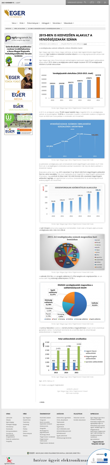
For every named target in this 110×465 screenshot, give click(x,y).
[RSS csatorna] (105, 2)
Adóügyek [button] (46, 23)
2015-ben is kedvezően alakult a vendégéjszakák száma (44, 28)
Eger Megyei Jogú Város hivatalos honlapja (97, 418)
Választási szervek (79, 417)
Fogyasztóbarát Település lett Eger (98, 443)
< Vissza (41, 402)
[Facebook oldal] (92, 2)
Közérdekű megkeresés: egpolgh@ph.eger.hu (97, 422)
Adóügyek (8, 28)
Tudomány (26, 422)
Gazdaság (26, 424)
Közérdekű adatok (45, 417)
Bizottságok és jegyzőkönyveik (44, 431)
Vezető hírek (26, 420)
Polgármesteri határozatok (44, 440)
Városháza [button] (57, 23)
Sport (24, 427)
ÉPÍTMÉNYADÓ (61, 433)
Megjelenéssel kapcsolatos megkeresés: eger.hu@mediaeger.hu (98, 431)
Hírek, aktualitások (19, 28)
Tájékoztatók (60, 422)
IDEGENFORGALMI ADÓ (64, 431)
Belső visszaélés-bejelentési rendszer (46, 423)
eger (85, 44)
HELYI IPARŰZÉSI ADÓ (63, 429)
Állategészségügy (11, 424)
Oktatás (8, 420)
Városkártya (9, 427)
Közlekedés (9, 429)
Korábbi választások (80, 420)
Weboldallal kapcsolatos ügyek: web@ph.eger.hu (97, 426)
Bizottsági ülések (45, 434)
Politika (25, 429)
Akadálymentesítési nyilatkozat (96, 436)
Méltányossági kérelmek (64, 438)
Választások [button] (69, 23)
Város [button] (15, 23)
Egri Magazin (27, 417)
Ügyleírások (60, 427)
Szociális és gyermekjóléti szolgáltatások (10, 435)
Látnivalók (9, 417)
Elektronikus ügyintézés (64, 417)
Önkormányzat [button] (33, 23)
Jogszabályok (60, 424)
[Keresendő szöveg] (75, 2)
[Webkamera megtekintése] (98, 2)
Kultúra (25, 431)
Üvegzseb (43, 420)
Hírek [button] (22, 23)
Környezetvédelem (11, 431)
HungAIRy (9, 441)
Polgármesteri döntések (47, 443)
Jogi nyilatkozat (94, 439)
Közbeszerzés (44, 426)
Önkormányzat (27, 433)
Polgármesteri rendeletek (47, 437)
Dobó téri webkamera (12, 439)
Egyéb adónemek (62, 435)
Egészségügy (10, 422)
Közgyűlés (43, 428)
